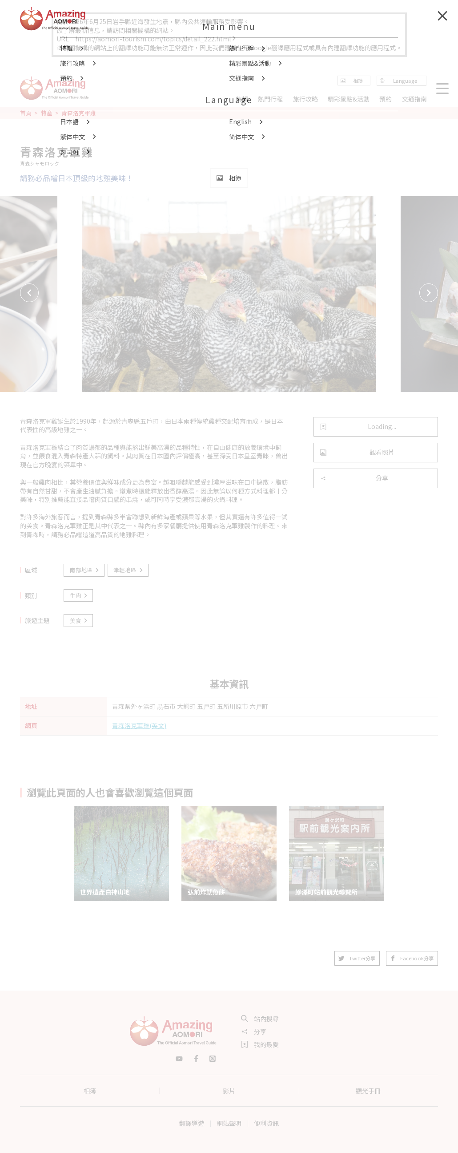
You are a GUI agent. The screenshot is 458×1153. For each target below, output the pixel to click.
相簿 (90, 1090)
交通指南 (414, 98)
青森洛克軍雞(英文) (139, 725)
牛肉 (79, 595)
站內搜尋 (260, 1018)
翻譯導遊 (191, 1123)
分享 (354, 477)
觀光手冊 (368, 1090)
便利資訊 (266, 1123)
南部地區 (85, 570)
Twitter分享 (357, 958)
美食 (79, 620)
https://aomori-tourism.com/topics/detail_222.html (156, 38)
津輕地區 (128, 570)
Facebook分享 (412, 958)
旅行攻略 (305, 98)
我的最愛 (260, 1044)
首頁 (26, 113)
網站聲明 (229, 1123)
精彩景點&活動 (349, 98)
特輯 (242, 98)
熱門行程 (270, 98)
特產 (46, 113)
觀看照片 (357, 452)
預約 (386, 98)
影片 (229, 1090)
